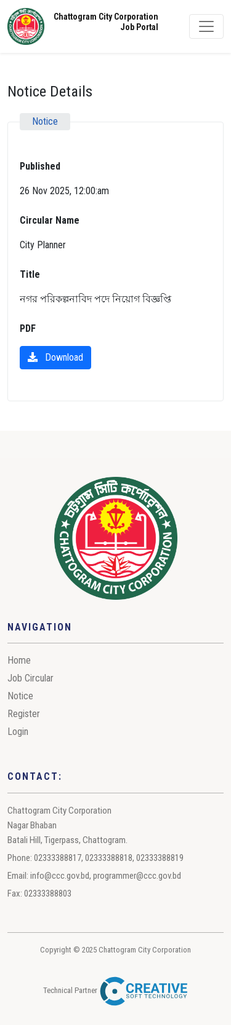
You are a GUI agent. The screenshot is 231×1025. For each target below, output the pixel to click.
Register (23, 714)
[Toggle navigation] (206, 26)
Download (55, 357)
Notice (20, 696)
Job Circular (30, 678)
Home (19, 660)
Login (17, 731)
